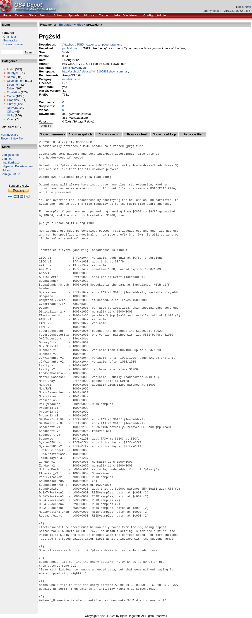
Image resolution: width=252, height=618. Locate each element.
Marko (248, 7)
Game (11, 96)
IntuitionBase (10, 162)
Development (15, 80)
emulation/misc (72, 79)
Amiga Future (11, 174)
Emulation (13, 92)
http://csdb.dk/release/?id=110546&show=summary (95, 71)
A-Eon (6, 170)
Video (10, 119)
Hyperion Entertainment (18, 166)
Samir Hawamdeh (74, 67)
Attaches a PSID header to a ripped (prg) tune (92, 44)
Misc (80, 24)
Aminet (7, 158)
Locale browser (12, 44)
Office (10, 111)
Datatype (13, 73)
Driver (11, 88)
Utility (10, 115)
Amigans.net (10, 154)
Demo (11, 77)
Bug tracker (9, 40)
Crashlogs (9, 36)
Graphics (13, 100)
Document (13, 84)
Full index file (9, 134)
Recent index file (12, 138)
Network (12, 107)
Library (11, 104)
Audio (10, 69)
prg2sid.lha (69, 48)
